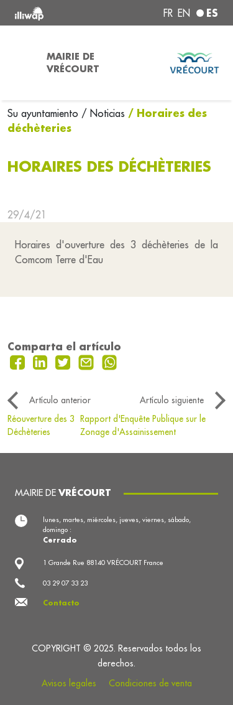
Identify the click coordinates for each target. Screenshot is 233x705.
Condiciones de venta (150, 683)
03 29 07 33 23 (65, 583)
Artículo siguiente (172, 400)
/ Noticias (103, 113)
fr (168, 13)
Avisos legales (69, 683)
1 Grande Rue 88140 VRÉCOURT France (103, 562)
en (184, 13)
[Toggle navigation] (19, 62)
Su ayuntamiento (44, 113)
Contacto (61, 603)
